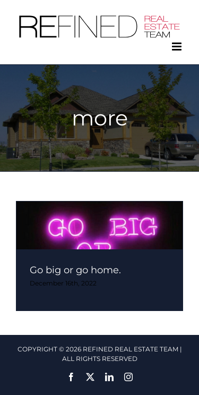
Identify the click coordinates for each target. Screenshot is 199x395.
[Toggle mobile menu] (177, 46)
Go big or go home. (75, 270)
